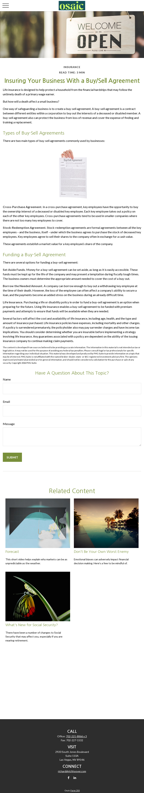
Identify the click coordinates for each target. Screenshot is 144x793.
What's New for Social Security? (31, 625)
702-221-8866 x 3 (76, 736)
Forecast (12, 551)
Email (6, 401)
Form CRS (75, 790)
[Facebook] (68, 777)
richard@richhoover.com (72, 771)
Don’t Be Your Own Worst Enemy (101, 551)
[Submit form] (12, 457)
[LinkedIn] (74, 777)
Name (7, 379)
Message (9, 424)
